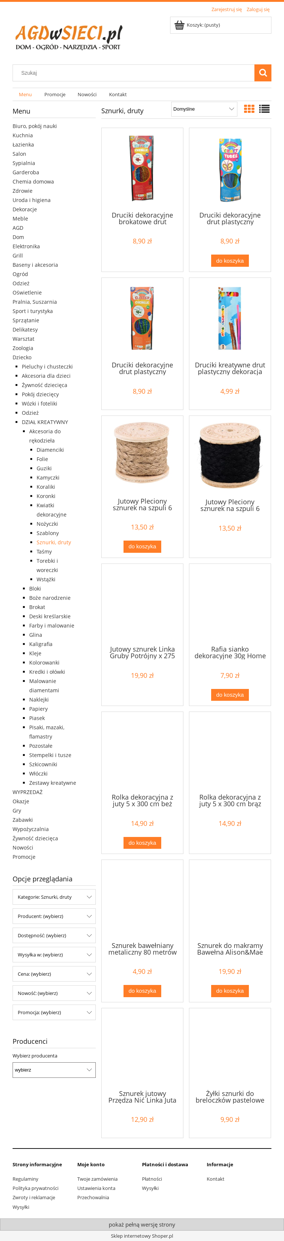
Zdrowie (23, 190)
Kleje (35, 653)
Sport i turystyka (33, 311)
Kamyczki (48, 477)
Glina (35, 634)
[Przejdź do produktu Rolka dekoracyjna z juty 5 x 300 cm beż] (142, 752)
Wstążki (46, 579)
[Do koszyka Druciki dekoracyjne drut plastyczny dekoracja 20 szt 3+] (230, 261)
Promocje (24, 856)
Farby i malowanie (51, 625)
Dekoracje (25, 209)
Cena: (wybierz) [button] (34, 974)
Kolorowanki (44, 662)
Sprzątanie (26, 320)
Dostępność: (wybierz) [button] (42, 935)
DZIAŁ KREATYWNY (45, 422)
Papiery (38, 708)
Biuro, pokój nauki (35, 126)
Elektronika (26, 246)
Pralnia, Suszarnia (35, 301)
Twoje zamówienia (97, 1179)
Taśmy (44, 551)
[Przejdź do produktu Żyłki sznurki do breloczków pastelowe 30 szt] (230, 1048)
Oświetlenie (27, 292)
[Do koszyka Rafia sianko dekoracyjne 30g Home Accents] (230, 695)
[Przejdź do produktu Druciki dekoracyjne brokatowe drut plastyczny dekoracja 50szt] (142, 169)
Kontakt (215, 1179)
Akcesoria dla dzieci (46, 375)
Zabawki (23, 819)
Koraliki (46, 486)
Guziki (44, 468)
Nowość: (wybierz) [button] (38, 993)
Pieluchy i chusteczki (47, 366)
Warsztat (23, 338)
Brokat (37, 607)
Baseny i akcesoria (35, 264)
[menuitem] (25, 94)
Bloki (35, 588)
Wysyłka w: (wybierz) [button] (40, 954)
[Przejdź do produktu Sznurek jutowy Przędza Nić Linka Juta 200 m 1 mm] (142, 1048)
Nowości (23, 847)
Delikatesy (25, 329)
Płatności (152, 1179)
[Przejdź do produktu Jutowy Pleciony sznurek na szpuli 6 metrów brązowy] (142, 456)
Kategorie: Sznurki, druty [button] (45, 897)
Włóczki (38, 773)
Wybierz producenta (35, 1055)
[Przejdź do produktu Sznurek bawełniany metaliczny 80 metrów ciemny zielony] (142, 900)
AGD (18, 227)
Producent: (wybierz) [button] (40, 916)
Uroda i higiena (32, 200)
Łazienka (23, 144)
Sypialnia (24, 163)
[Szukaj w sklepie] (135, 73)
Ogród (20, 274)
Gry (17, 810)
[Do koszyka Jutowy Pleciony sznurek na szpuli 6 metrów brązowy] (142, 547)
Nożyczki (47, 523)
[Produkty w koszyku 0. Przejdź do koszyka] (197, 24)
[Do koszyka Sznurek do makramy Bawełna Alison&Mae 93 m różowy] (230, 991)
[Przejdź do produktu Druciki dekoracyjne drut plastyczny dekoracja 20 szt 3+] (230, 169)
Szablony (48, 533)
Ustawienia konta (96, 1188)
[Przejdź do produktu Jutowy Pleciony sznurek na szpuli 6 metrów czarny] (230, 456)
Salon (19, 153)
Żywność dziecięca (44, 385)
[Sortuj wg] (204, 109)
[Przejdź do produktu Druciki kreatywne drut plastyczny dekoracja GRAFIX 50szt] (230, 319)
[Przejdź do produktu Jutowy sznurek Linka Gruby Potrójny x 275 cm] (142, 604)
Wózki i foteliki (39, 403)
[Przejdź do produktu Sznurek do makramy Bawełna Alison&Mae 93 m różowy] (230, 900)
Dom (18, 237)
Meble (20, 218)
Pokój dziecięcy (40, 394)
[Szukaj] (262, 72)
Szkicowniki (43, 764)
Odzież (21, 283)
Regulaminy (25, 1179)
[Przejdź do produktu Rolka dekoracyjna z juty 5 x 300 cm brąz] (230, 752)
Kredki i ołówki (47, 671)
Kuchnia (23, 135)
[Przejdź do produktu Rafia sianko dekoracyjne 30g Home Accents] (230, 604)
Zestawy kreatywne (52, 782)
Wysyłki (21, 1207)
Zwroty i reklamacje (34, 1197)
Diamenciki (50, 449)
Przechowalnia (93, 1197)
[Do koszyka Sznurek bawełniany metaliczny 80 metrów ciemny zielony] (142, 991)
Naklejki (39, 699)
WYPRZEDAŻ (28, 792)
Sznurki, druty (54, 542)
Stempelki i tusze (50, 755)
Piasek (37, 718)
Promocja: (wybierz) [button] (39, 1012)
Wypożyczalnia (31, 829)
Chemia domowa (33, 181)
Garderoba (26, 172)
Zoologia (23, 348)
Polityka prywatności (35, 1188)
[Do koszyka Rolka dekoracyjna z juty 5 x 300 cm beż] (142, 843)
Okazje (21, 801)
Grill (18, 255)
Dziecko (22, 357)
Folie (42, 459)
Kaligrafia (41, 644)
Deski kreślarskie (50, 616)
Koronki (46, 496)
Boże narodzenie (50, 597)
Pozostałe (41, 745)
